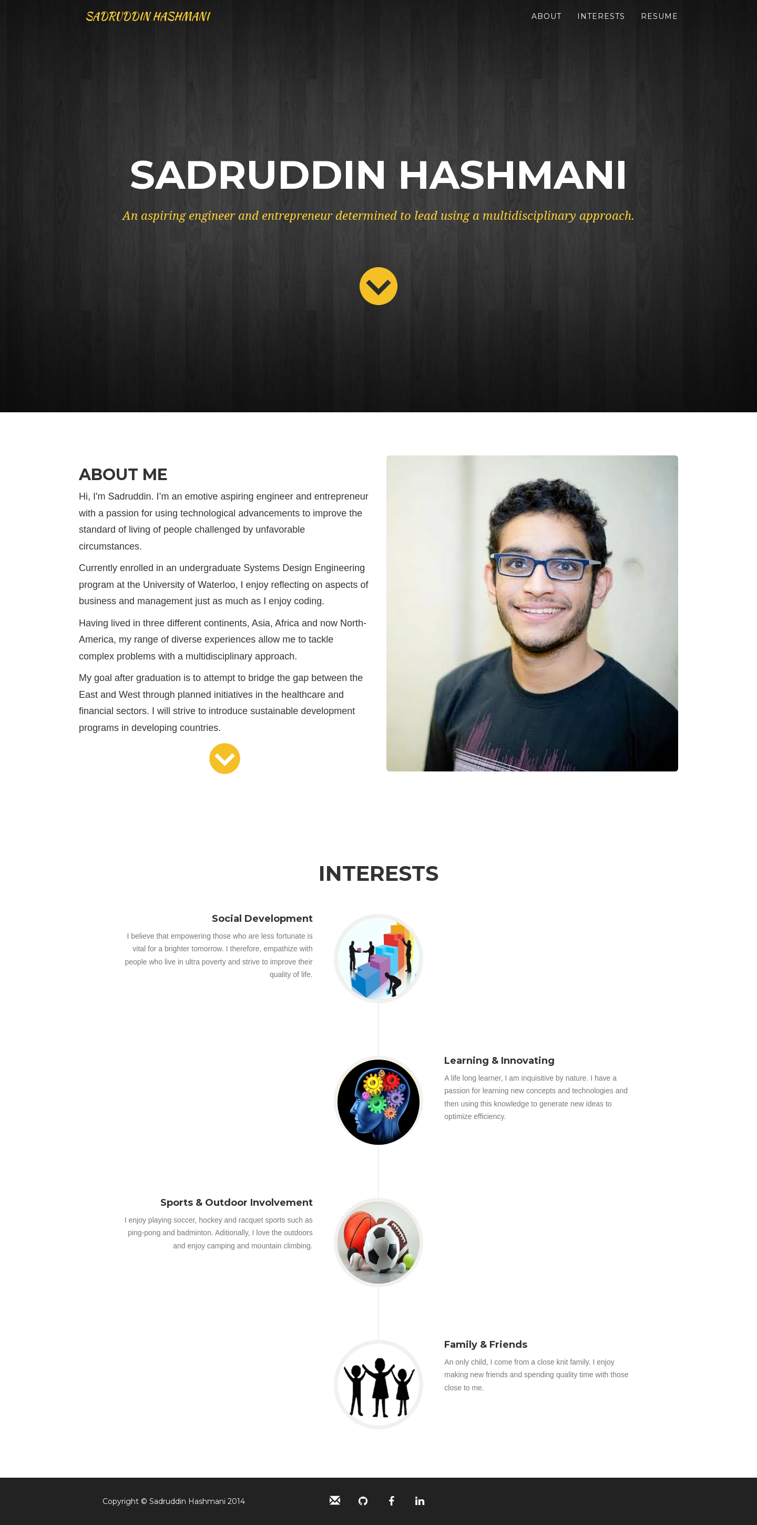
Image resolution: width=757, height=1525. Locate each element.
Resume (659, 26)
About (546, 26)
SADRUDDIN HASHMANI (163, 26)
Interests (601, 26)
